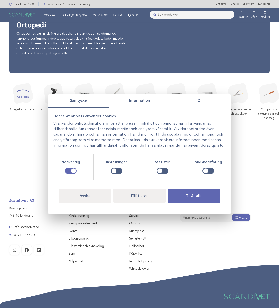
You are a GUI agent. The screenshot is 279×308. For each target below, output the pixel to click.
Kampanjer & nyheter (74, 15)
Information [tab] (139, 100)
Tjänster (132, 15)
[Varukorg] (265, 15)
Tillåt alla (194, 195)
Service (118, 15)
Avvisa (85, 195)
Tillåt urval (139, 195)
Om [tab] (200, 100)
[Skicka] (153, 15)
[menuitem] (49, 14)
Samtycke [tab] (78, 100)
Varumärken (100, 15)
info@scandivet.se (26, 227)
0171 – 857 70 (24, 235)
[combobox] (192, 15)
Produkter (49, 15)
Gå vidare (241, 217)
